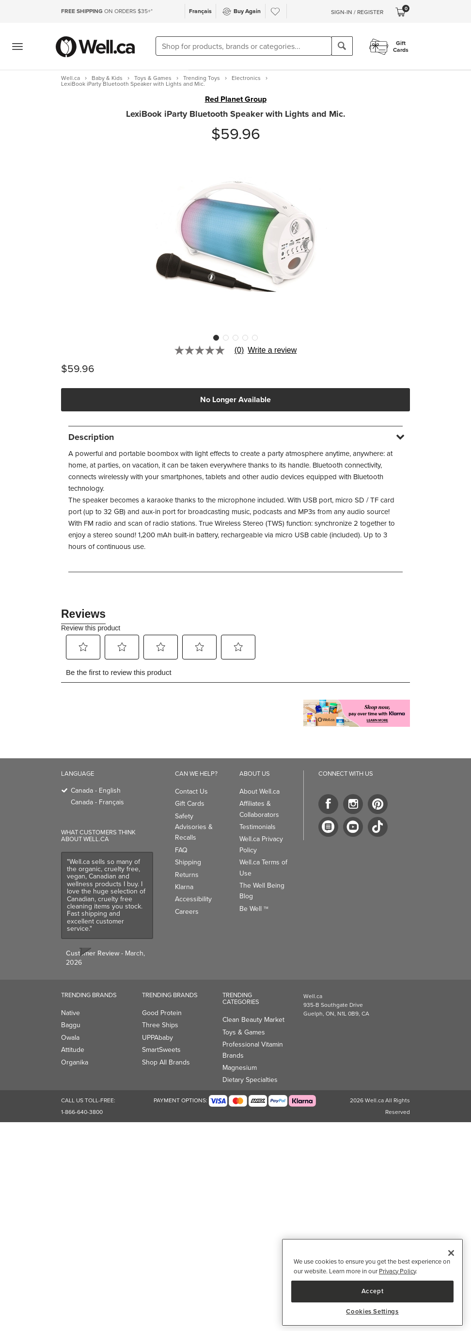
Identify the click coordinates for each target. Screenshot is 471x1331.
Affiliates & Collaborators (259, 809)
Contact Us (191, 791)
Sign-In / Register (357, 12)
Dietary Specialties (250, 1080)
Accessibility (193, 899)
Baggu (70, 1025)
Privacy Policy (397, 1271)
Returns (187, 875)
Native (70, 1013)
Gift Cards (189, 804)
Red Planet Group (236, 99)
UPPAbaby (157, 1038)
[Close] (451, 1253)
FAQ (181, 850)
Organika (74, 1062)
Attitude (72, 1050)
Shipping (188, 862)
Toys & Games (243, 1032)
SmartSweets (161, 1050)
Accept (372, 1291)
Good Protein (162, 1013)
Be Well (253, 909)
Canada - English (96, 790)
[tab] (235, 437)
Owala (70, 1038)
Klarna (184, 887)
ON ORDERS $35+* (107, 11)
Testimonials (257, 827)
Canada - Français (97, 802)
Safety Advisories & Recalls (194, 827)
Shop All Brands (166, 1062)
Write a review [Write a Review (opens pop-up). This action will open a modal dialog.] (272, 350)
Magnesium (239, 1068)
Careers (187, 912)
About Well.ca (259, 791)
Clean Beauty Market (253, 1020)
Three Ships (160, 1025)
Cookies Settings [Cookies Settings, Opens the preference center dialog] (372, 1311)
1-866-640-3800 (82, 1112)
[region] (372, 1282)
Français (200, 11)
